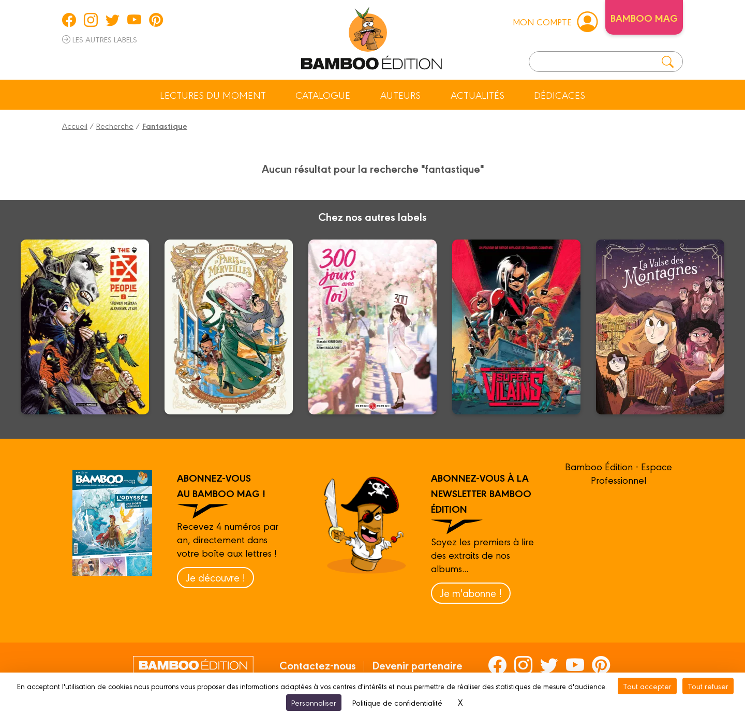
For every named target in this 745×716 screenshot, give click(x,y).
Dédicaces (559, 94)
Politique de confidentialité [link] (397, 702)
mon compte (555, 21)
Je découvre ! (215, 577)
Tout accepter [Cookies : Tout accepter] (647, 685)
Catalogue (322, 94)
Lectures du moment (213, 94)
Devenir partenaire (417, 665)
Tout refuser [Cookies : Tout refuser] (708, 685)
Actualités (477, 94)
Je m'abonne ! (471, 593)
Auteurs (400, 94)
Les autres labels (99, 39)
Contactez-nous (317, 665)
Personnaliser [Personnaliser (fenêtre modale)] (313, 702)
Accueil (74, 125)
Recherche (114, 125)
